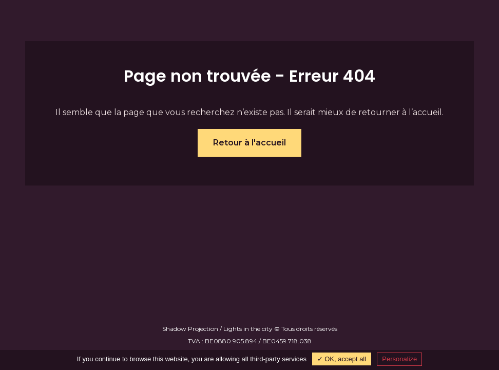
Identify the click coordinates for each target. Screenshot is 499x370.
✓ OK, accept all (342, 359)
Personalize (399, 359)
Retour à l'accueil (249, 142)
